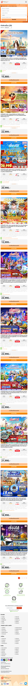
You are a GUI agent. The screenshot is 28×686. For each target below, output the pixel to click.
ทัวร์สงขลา (17, 638)
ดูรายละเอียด (14, 83)
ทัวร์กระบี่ (16, 641)
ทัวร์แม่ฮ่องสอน (4, 643)
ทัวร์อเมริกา (3, 629)
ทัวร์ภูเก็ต (17, 643)
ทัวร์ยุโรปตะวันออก (18, 629)
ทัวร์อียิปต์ (3, 627)
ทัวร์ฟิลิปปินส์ (3, 620)
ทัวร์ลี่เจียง (16, 651)
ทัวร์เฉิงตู (16, 654)
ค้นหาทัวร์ (14, 19)
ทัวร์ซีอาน (16, 652)
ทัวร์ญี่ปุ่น (3, 617)
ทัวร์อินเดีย (16, 617)
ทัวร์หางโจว (3, 655)
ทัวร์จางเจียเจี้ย (4, 648)
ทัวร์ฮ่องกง (16, 623)
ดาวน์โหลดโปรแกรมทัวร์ (14, 80)
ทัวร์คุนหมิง (3, 649)
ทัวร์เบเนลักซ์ (3, 630)
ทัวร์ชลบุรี (3, 641)
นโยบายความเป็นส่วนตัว (5, 668)
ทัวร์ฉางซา (3, 652)
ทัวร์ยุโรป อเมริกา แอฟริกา (6, 625)
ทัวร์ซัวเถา (16, 649)
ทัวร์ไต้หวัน (16, 621)
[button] (26, 2)
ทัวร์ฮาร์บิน (16, 648)
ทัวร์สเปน (17, 630)
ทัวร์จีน (2, 645)
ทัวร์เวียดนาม (17, 620)
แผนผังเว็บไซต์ (3, 667)
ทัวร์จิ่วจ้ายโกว (3, 654)
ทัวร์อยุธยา (3, 640)
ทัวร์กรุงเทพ (3, 638)
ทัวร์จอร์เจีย (16, 618)
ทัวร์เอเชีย (3, 614)
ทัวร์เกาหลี (3, 618)
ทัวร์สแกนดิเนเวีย (4, 632)
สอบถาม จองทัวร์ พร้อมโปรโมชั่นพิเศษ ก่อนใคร (7, 593)
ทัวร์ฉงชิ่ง (3, 651)
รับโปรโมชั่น (19, 608)
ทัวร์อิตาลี (17, 632)
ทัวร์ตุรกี (2, 623)
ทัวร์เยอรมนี (3, 634)
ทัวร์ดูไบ (2, 621)
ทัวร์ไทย (2, 636)
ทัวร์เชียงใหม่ (17, 640)
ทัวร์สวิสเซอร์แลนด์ (18, 627)
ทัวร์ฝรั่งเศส (17, 634)
